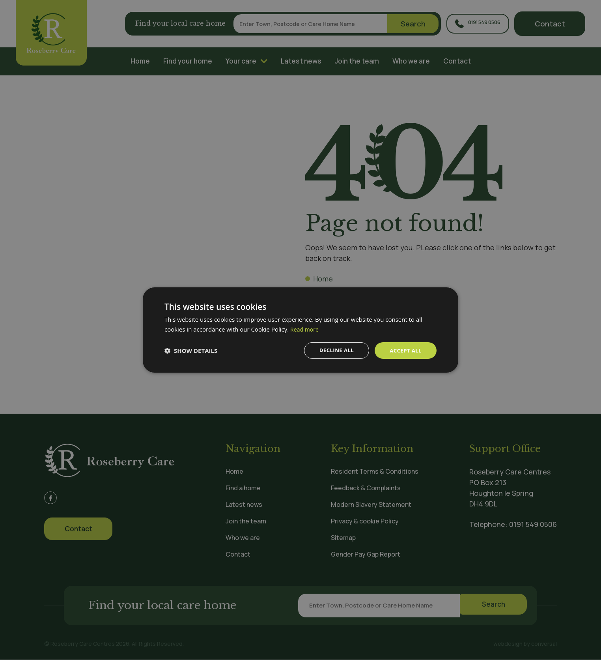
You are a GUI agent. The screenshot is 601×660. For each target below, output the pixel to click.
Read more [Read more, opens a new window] (305, 329)
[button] (190, 350)
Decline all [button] (333, 350)
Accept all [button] (405, 350)
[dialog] (300, 330)
